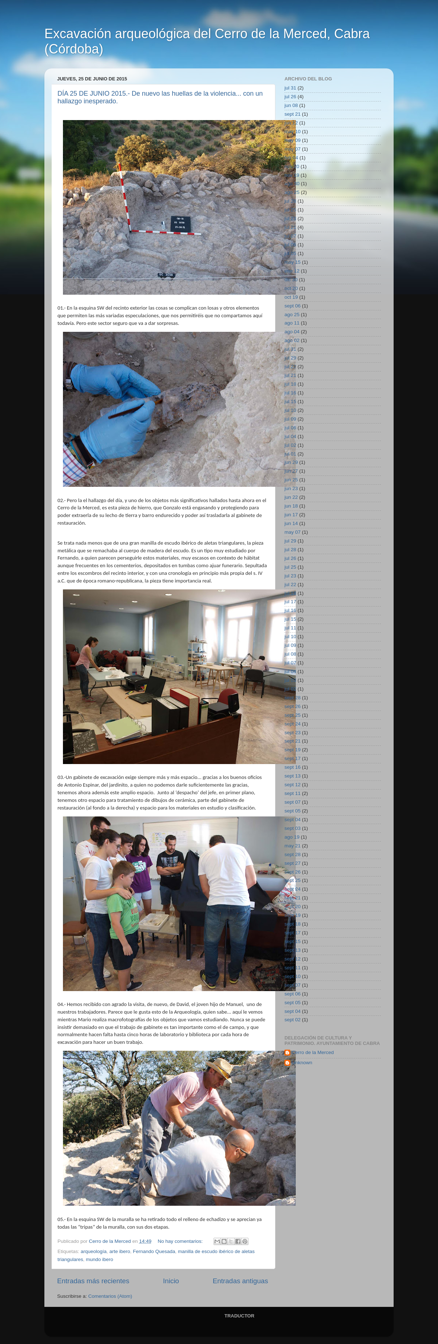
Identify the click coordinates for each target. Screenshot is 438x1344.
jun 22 (291, 497)
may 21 (292, 845)
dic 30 (291, 279)
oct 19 (291, 297)
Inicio (171, 1281)
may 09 (292, 140)
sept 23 (292, 732)
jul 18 (290, 384)
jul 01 (290, 454)
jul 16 (290, 392)
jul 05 (290, 253)
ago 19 (291, 837)
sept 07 (292, 802)
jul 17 (290, 601)
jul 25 (290, 209)
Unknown (302, 1062)
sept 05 (292, 811)
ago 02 (291, 340)
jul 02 (290, 445)
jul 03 (290, 680)
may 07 (292, 149)
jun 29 (291, 462)
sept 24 (292, 724)
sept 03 (292, 828)
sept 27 (292, 863)
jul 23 (290, 218)
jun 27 (291, 471)
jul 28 (290, 201)
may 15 (292, 262)
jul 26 (290, 96)
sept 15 (292, 941)
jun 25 (291, 479)
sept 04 (292, 819)
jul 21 (290, 227)
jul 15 (290, 401)
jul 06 (290, 244)
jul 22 (290, 366)
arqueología (94, 1251)
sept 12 (292, 784)
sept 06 (292, 306)
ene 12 (291, 271)
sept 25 (292, 715)
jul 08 (290, 654)
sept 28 (292, 697)
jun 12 (291, 123)
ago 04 (291, 331)
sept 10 (292, 976)
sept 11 (292, 793)
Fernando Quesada (154, 1251)
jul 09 (290, 419)
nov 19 (291, 175)
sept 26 (292, 706)
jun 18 (291, 506)
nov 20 (291, 166)
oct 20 (291, 288)
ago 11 (291, 323)
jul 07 (290, 236)
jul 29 (290, 358)
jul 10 (290, 410)
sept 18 (292, 924)
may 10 (292, 131)
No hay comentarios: (181, 1241)
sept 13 (292, 776)
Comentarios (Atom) (110, 1296)
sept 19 (292, 749)
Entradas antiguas (240, 1281)
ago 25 (291, 192)
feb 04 (291, 157)
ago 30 (291, 183)
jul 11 (290, 628)
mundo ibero (99, 1259)
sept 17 (292, 758)
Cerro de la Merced (313, 1052)
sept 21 (292, 114)
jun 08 (291, 105)
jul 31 (290, 88)
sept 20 (292, 906)
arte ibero (120, 1251)
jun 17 (291, 514)
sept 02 (292, 1019)
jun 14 (291, 523)
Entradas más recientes (93, 1281)
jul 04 (290, 436)
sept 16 (292, 767)
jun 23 (291, 488)
